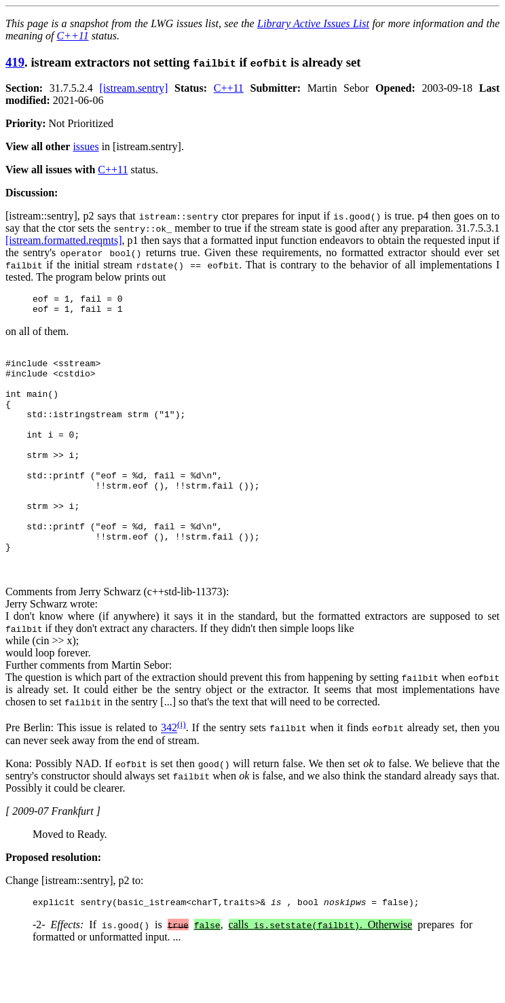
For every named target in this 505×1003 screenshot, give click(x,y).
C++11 (73, 35)
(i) (181, 771)
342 (169, 775)
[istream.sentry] (133, 88)
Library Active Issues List (313, 23)
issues (85, 146)
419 (14, 62)
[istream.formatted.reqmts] (63, 240)
